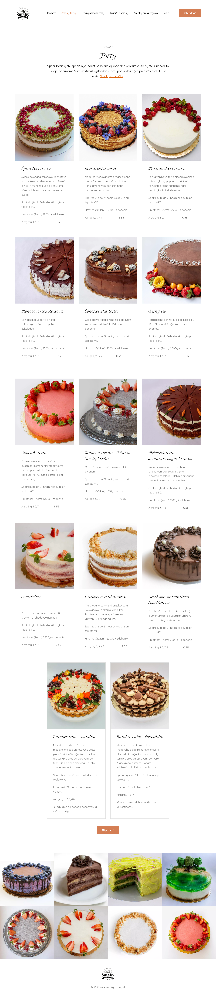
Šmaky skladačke (111, 76)
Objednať (190, 13)
